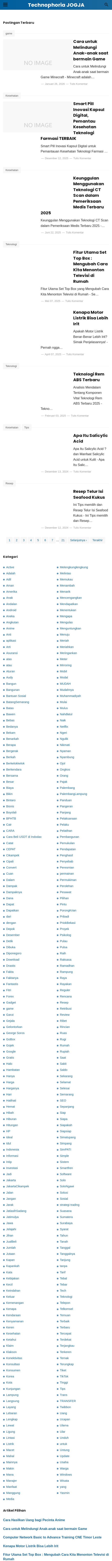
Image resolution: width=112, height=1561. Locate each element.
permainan (67, 828)
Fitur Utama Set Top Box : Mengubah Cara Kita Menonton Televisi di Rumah (83, 252)
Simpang (66, 1098)
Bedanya (12, 681)
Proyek (64, 883)
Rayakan (66, 939)
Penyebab (66, 816)
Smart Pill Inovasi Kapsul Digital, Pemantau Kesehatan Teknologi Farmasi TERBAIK (82, 109)
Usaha (64, 1417)
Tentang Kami (41, 1542)
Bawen (10, 669)
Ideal (9, 1092)
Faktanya (12, 932)
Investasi (12, 1122)
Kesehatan (12, 89)
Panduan (66, 755)
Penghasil (66, 810)
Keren (10, 1282)
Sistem (64, 1116)
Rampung (66, 926)
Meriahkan (67, 601)
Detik (9, 896)
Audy (9, 632)
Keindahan (13, 1245)
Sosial (64, 1153)
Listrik (10, 1398)
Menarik (65, 546)
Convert (11, 822)
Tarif (62, 1227)
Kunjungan (13, 1343)
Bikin (9, 748)
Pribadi (64, 871)
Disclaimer (66, 1542)
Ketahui (11, 1294)
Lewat (10, 1380)
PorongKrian (68, 865)
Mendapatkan (69, 558)
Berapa (11, 699)
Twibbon (65, 1362)
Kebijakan (12, 1233)
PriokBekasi (67, 877)
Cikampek (12, 810)
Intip (9, 1116)
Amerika (11, 546)
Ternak (64, 1313)
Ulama (64, 1380)
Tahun (64, 1190)
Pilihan (64, 853)
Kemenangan (15, 1257)
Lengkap (11, 1374)
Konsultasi (13, 1319)
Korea (10, 1331)
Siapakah (66, 1080)
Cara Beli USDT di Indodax (24, 791)
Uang (63, 1368)
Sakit (63, 1018)
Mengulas (66, 577)
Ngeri (63, 687)
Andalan (11, 558)
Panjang (65, 767)
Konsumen (13, 1325)
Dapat (10, 859)
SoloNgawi (67, 1141)
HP (8, 1086)
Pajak (63, 736)
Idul (8, 1098)
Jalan (9, 1147)
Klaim (10, 1300)
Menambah (67, 540)
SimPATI (65, 1104)
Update (64, 1411)
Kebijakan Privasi (93, 1542)
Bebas (10, 675)
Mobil (63, 626)
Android (11, 565)
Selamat (65, 1037)
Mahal (10, 1411)
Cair (8, 779)
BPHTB (11, 773)
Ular (62, 1386)
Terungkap (67, 1319)
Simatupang (68, 1092)
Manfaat (11, 1441)
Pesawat (65, 847)
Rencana (66, 951)
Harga (10, 1037)
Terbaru (65, 1282)
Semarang (66, 1049)
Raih (63, 908)
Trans (63, 1349)
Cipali (10, 816)
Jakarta (11, 1135)
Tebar (63, 1239)
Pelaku (64, 779)
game (9, 33)
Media (10, 1453)
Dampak (11, 841)
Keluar (10, 1251)
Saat (63, 1012)
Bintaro (11, 755)
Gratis (10, 1012)
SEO (63, 1055)
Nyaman (65, 706)
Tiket (63, 1325)
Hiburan (11, 1074)
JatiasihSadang (16, 1165)
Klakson (11, 1306)
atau (9, 620)
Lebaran (11, 1368)
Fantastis (12, 939)
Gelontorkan (14, 981)
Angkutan (12, 577)
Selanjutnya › (78, 495)
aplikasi (11, 595)
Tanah (64, 1196)
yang (63, 1441)
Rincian (65, 981)
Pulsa (63, 902)
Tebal (63, 1233)
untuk (63, 1398)
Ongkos (65, 724)
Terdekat (65, 1294)
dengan (11, 877)
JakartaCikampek (17, 1141)
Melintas (65, 528)
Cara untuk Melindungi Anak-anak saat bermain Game (83, 47)
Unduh (64, 1392)
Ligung (10, 1386)
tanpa (63, 1220)
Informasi (12, 1110)
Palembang (67, 742)
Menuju (65, 589)
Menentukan (68, 565)
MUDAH (65, 638)
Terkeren (65, 1306)
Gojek (10, 1000)
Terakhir (98, 495)
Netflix (64, 681)
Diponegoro (13, 908)
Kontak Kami (16, 1542)
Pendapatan (68, 804)
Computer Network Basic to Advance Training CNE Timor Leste (52, 1492)
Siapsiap (65, 1086)
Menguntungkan (70, 583)
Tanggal (65, 1202)
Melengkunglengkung (74, 522)
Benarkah (12, 693)
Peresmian (67, 822)
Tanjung (65, 1214)
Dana (9, 853)
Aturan (10, 626)
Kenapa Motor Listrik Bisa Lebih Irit (81, 300)
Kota (9, 1337)
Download (12, 914)
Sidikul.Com (102, 1555)
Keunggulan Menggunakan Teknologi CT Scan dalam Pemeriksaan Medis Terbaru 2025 (80, 181)
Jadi (8, 1129)
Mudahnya (67, 644)
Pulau (63, 896)
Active (10, 522)
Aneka (10, 571)
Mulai (63, 657)
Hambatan (13, 1024)
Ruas (63, 988)
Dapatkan (12, 865)
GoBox (10, 994)
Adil (8, 534)
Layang (11, 1362)
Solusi (64, 1147)
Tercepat (65, 1288)
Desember (13, 890)
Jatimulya (12, 1171)
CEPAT (11, 804)
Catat (9, 798)
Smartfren (66, 1122)
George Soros (15, 988)
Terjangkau (67, 1300)
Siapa (63, 1074)
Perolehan (66, 841)
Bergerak (12, 706)
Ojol (62, 718)
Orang (64, 730)
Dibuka (10, 902)
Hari (8, 1049)
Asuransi (12, 608)
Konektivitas (14, 1313)
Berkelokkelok (15, 718)
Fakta (10, 926)
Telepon (65, 1257)
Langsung (12, 1355)
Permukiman (68, 834)
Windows (66, 1429)
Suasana (66, 1165)
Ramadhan (67, 920)
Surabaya (66, 1178)
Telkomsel (66, 1263)
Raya (63, 932)
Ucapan (65, 1374)
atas (9, 614)
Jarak (9, 1159)
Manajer (11, 1435)
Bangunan (13, 644)
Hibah (10, 1067)
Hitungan (12, 1080)
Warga (64, 1423)
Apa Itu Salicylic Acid (82, 398)
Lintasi (10, 1392)
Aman (10, 540)
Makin (10, 1423)
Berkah (11, 712)
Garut (10, 969)
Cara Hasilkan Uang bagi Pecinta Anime (34, 1475)
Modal (64, 632)
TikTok (64, 1331)
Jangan (11, 1153)
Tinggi (64, 1337)
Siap (63, 1067)
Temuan (65, 1270)
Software (66, 1129)
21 (63, 495)
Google (11, 1006)
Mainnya (11, 1417)
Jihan (9, 1190)
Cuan (9, 828)
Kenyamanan (15, 1276)
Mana (10, 1429)
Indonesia (12, 1104)
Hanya (10, 1031)
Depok (10, 883)
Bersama (12, 730)
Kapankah (12, 1220)
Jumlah (11, 1202)
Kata (9, 1227)
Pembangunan (69, 791)
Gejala (10, 975)
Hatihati (11, 1055)
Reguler (65, 945)
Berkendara (13, 724)
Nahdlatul (66, 669)
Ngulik (64, 693)
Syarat (64, 1184)
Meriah (64, 595)
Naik (63, 675)
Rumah (64, 1000)
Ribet (63, 975)
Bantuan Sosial (16, 650)
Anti (8, 589)
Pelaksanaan (68, 773)
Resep (9, 439)
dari (8, 871)
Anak (9, 552)
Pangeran (66, 761)
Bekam (10, 687)
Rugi (63, 994)
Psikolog (65, 890)
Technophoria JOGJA (32, 1555)
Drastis (10, 920)
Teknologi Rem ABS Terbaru (25, 1522)
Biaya (10, 742)
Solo (63, 1135)
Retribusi (66, 963)
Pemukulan (67, 798)
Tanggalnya (67, 1208)
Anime (10, 583)
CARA (10, 785)
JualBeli (11, 1196)
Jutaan (10, 1208)
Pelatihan (66, 785)
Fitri (8, 945)
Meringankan (68, 608)
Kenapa (11, 1263)
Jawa (9, 1178)
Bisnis (10, 761)
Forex (10, 951)
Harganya (12, 1043)
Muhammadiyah (70, 650)
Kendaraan (13, 1270)
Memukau (66, 534)
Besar (10, 736)
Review (65, 969)
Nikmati (65, 699)
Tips (26, 390)
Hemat (10, 1061)
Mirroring (66, 620)
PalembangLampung (73, 748)
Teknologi (11, 235)
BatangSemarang (17, 657)
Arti (8, 601)
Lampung (12, 1349)
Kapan (10, 1214)
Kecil (9, 1239)
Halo (9, 1018)
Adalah (10, 528)
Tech (63, 1245)
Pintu (63, 859)
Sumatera (66, 1171)
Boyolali (11, 767)
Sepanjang (67, 1061)
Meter (63, 614)
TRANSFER (68, 1355)
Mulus (64, 663)
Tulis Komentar (97, 78)
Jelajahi (11, 1184)
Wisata (64, 1435)
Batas (10, 663)
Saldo (63, 1024)
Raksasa (65, 914)
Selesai (65, 1043)
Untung (64, 1404)
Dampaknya (14, 847)
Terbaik (64, 1276)
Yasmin (65, 1447)
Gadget (11, 957)
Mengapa (66, 571)
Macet (10, 1404)
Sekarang (66, 1031)
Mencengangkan (71, 552)
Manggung (13, 1447)
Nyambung (67, 712)
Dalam (10, 834)
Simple (64, 1110)
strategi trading (69, 1159)
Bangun (11, 638)
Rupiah (64, 1006)
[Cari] (106, 6)
